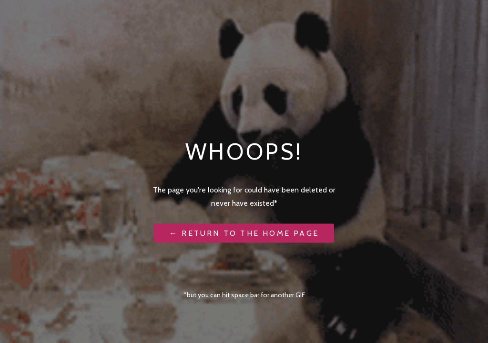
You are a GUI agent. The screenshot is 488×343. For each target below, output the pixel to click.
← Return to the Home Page (244, 232)
